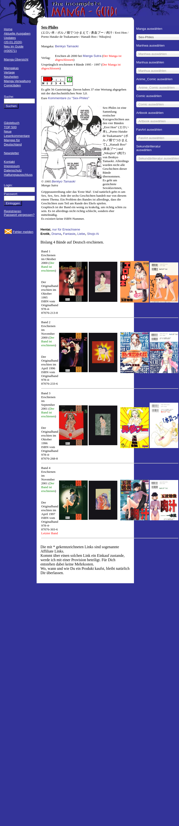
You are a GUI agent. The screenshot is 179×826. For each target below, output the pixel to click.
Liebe (81, 234)
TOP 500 (10, 127)
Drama (56, 234)
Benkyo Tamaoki (67, 46)
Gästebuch (11, 123)
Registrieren (12, 211)
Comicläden (12, 85)
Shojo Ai (93, 234)
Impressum (12, 166)
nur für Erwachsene (66, 229)
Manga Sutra (92, 56)
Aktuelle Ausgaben (17, 33)
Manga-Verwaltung (17, 81)
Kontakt (9, 162)
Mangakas (11, 68)
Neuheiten (11, 77)
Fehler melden (23, 232)
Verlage (9, 72)
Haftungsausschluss (18, 174)
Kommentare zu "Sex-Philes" (68, 98)
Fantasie (69, 234)
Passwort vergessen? (19, 215)
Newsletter (11, 153)
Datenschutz (13, 170)
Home (8, 29)
